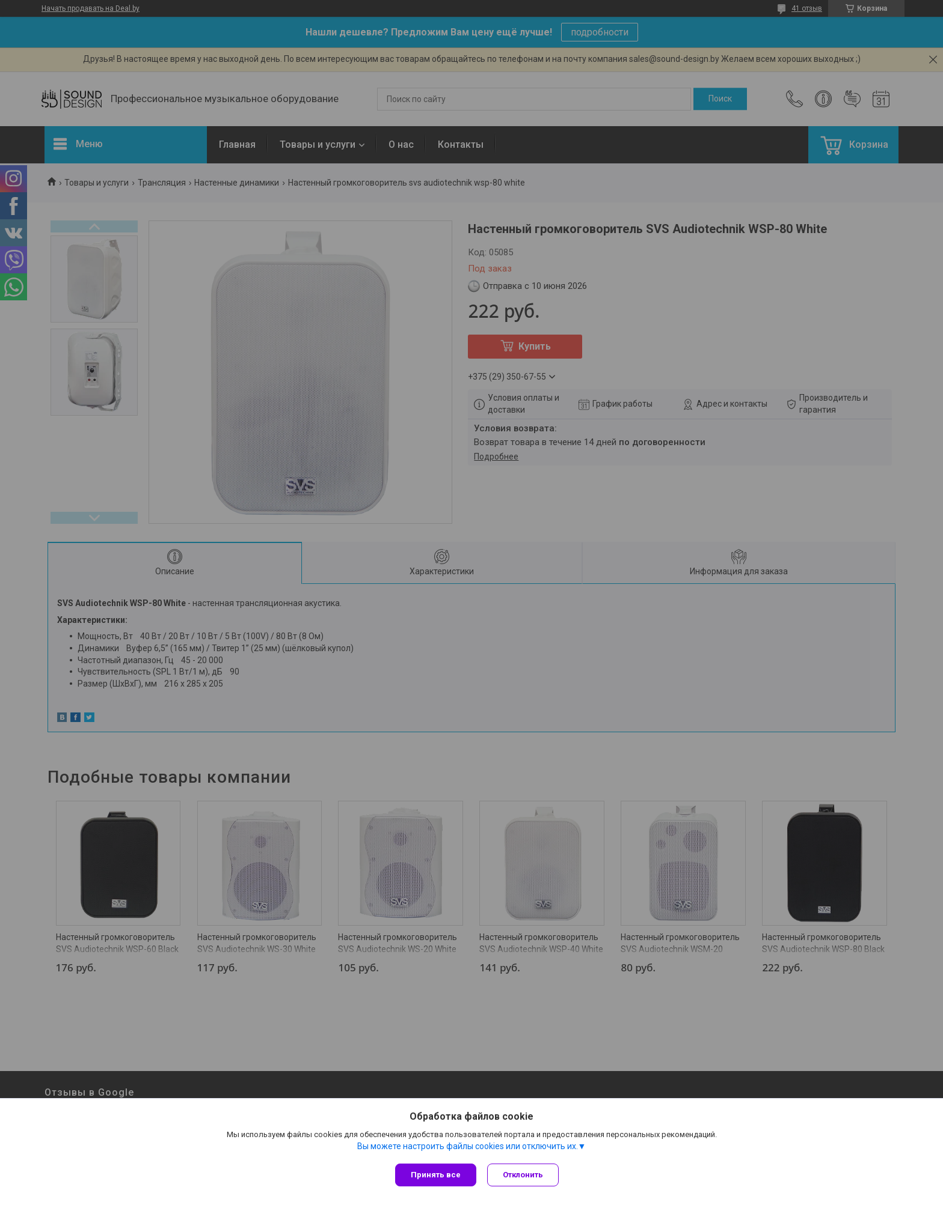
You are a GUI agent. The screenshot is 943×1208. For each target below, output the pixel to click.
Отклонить (524, 1174)
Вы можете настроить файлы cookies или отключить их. (467, 1147)
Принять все (436, 1174)
